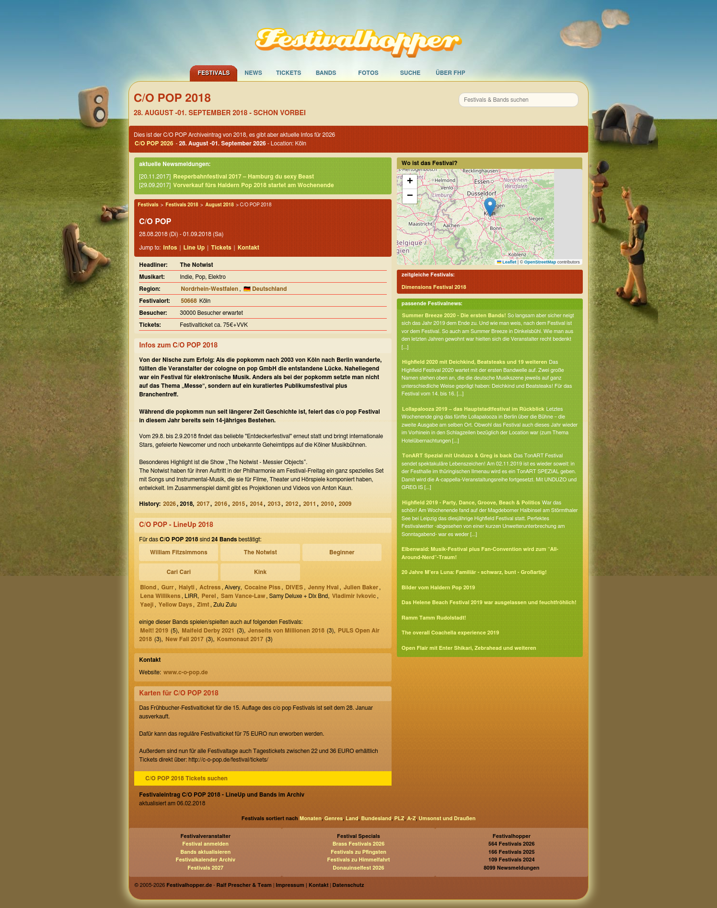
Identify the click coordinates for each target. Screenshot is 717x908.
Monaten (311, 818)
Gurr (167, 587)
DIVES (294, 587)
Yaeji (146, 605)
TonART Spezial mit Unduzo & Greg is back (457, 455)
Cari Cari (179, 572)
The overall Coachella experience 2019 (450, 632)
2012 (292, 504)
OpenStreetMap (540, 262)
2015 (238, 504)
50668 (189, 301)
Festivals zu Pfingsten (358, 852)
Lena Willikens (160, 596)
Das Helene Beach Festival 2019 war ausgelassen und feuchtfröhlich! (489, 602)
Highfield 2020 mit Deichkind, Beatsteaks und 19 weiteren (474, 362)
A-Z (411, 818)
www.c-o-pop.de (185, 672)
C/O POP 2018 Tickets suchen (186, 778)
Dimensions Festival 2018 (434, 287)
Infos (170, 248)
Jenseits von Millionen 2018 (286, 630)
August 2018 (219, 205)
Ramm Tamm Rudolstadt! (434, 618)
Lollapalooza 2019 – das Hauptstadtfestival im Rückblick (473, 409)
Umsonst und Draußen (446, 818)
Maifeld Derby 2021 (208, 630)
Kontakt (248, 248)
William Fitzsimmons (179, 552)
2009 (345, 504)
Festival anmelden (205, 844)
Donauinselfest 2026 (358, 868)
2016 (220, 504)
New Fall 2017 (184, 639)
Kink (260, 572)
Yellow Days (175, 605)
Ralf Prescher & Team (244, 885)
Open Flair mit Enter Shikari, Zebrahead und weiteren (469, 648)
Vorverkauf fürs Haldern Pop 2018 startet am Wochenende (253, 185)
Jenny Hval (323, 587)
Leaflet (507, 262)
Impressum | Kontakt (302, 885)
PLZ (399, 818)
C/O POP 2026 (154, 143)
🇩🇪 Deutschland (265, 289)
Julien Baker (361, 587)
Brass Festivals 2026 (359, 844)
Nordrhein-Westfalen (209, 289)
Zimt (203, 605)
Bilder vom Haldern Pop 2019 (438, 587)
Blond (148, 587)
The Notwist (260, 552)
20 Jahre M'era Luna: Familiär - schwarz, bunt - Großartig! (474, 572)
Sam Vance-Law (243, 596)
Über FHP (450, 73)
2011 (309, 504)
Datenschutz (348, 885)
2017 (203, 504)
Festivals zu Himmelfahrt (358, 859)
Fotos (368, 73)
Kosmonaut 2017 (240, 639)
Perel (208, 596)
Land (352, 818)
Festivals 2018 (181, 205)
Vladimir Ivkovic (354, 596)
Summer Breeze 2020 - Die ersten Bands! (454, 315)
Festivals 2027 (205, 868)
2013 (274, 504)
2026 (169, 504)
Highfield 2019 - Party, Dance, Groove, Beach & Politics (471, 502)
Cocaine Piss (262, 587)
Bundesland (376, 818)
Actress (209, 587)
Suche (410, 73)
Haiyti (187, 587)
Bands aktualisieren (205, 852)
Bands (326, 73)
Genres (333, 818)
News (253, 73)
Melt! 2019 (154, 630)
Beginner (342, 552)
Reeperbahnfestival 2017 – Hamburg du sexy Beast (243, 176)
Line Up (194, 248)
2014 (256, 504)
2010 (327, 504)
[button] (490, 207)
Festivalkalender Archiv (205, 859)
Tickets (288, 73)
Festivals (213, 73)
